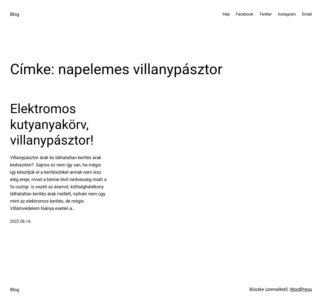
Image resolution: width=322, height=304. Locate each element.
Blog (14, 14)
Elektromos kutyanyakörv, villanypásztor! (52, 124)
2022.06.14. (20, 221)
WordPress (301, 289)
